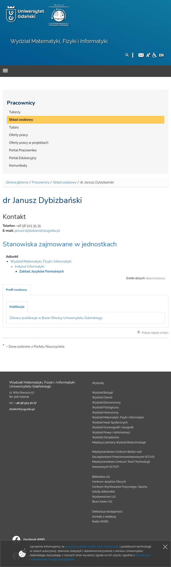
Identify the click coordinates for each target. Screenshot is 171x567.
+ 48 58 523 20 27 (25, 403)
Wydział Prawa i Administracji (111, 432)
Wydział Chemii (102, 397)
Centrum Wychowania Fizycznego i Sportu (119, 486)
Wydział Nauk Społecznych (110, 422)
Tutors (14, 127)
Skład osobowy (21, 120)
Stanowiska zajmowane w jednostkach (60, 244)
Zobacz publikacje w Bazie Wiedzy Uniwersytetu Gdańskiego (56, 318)
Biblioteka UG (101, 476)
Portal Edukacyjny (22, 158)
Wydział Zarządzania (105, 437)
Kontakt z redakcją (104, 516)
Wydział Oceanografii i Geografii (112, 427)
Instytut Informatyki (29, 267)
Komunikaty (18, 166)
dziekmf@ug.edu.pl (22, 409)
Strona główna (17, 182)
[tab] (16, 289)
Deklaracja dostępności (107, 511)
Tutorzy (14, 112)
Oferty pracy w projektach (28, 143)
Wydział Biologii (102, 392)
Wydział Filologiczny (105, 407)
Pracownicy (21, 102)
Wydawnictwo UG (104, 496)
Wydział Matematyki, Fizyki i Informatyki (59, 41)
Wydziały (98, 383)
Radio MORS (100, 521)
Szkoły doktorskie (103, 491)
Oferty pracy (18, 135)
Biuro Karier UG (102, 501)
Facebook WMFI (28, 539)
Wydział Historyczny (105, 412)
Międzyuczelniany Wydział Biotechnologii (119, 442)
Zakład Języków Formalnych (41, 271)
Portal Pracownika (22, 150)
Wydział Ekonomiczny (106, 402)
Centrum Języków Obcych (109, 481)
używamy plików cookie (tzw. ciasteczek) (92, 546)
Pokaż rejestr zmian (152, 332)
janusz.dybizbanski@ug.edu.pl (37, 231)
